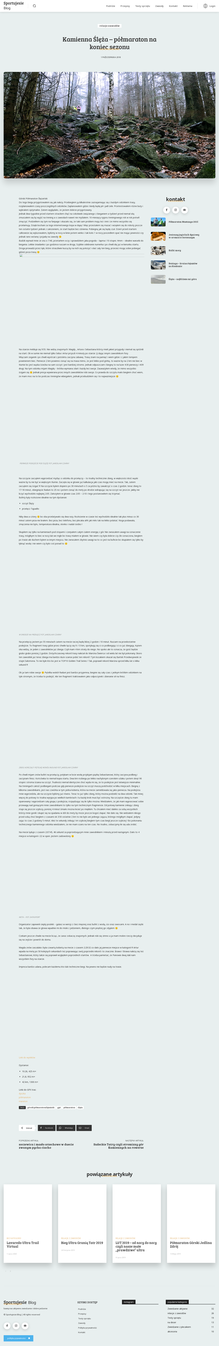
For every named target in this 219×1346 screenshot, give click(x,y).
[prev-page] (5, 1271)
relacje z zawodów (110, 26)
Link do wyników (27, 1057)
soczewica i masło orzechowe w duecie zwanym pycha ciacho (46, 1146)
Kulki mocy (175, 250)
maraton (23, 1101)
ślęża (80, 1107)
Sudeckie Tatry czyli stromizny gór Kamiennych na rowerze (119, 1146)
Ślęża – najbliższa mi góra (183, 279)
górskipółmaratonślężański (41, 1107)
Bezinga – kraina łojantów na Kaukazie (183, 265)
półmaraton (25, 1097)
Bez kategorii (14, 1238)
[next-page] (10, 1271)
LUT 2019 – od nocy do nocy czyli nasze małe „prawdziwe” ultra (136, 1246)
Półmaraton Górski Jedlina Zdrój (191, 1244)
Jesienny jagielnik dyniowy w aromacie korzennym (184, 236)
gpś (59, 1107)
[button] (34, 5)
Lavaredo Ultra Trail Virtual (23, 1244)
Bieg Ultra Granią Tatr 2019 (82, 1242)
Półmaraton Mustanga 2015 (183, 221)
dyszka (22, 1093)
